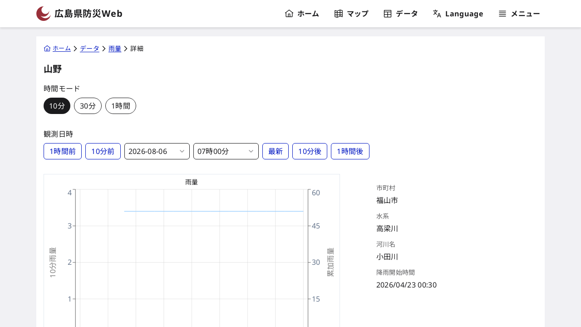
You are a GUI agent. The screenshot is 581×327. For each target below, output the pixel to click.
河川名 (386, 244)
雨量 (191, 182)
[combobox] (157, 151)
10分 (57, 106)
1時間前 (62, 151)
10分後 (309, 151)
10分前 (102, 151)
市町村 (386, 188)
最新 (275, 151)
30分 (88, 106)
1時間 (120, 106)
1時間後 (350, 151)
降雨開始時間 (395, 272)
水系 (382, 216)
